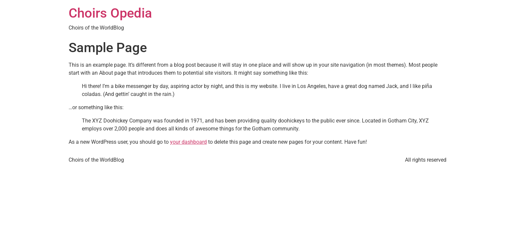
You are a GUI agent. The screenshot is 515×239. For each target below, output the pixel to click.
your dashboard (188, 142)
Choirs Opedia (110, 13)
